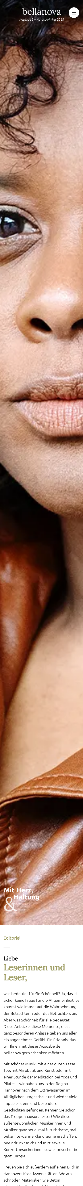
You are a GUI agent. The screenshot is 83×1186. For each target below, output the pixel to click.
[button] (73, 12)
